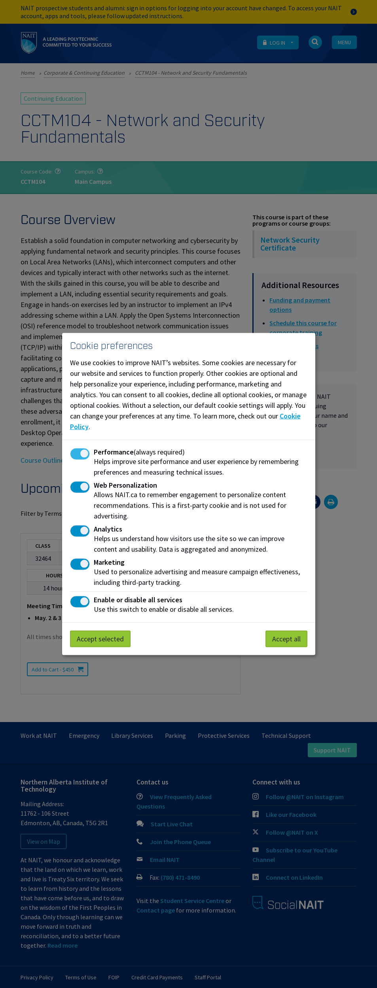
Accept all (286, 638)
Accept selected (100, 638)
